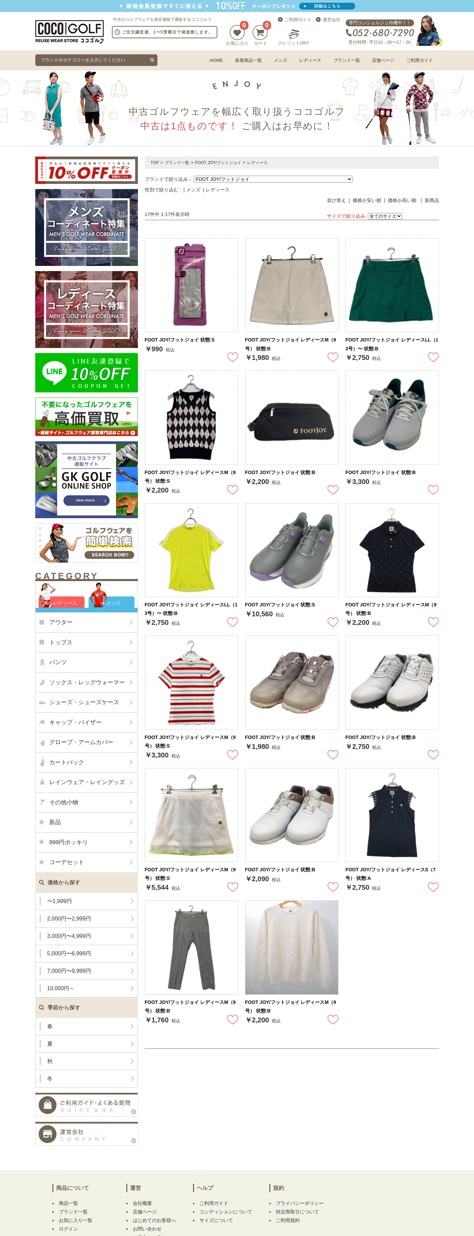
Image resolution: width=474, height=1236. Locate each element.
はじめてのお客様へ (154, 1220)
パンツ (58, 662)
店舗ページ (383, 60)
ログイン (68, 1229)
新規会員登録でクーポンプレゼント (237, 6)
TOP (155, 162)
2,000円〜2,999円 (69, 919)
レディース (310, 60)
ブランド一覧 (346, 60)
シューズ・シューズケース (84, 702)
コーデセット (66, 862)
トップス (61, 642)
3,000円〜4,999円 (69, 936)
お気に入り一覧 (75, 1220)
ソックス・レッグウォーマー (87, 682)
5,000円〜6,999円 (69, 953)
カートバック (66, 762)
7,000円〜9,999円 (69, 971)
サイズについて (216, 1220)
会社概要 (142, 1203)
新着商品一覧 (248, 60)
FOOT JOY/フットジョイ (218, 162)
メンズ (280, 60)
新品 (55, 822)
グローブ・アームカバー (81, 742)
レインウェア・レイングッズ (87, 782)
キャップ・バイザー (75, 722)
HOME (216, 60)
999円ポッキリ (68, 842)
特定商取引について (297, 1211)
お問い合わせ (147, 1229)
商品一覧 (68, 1203)
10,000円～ (61, 988)
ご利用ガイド (298, 19)
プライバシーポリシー (300, 1203)
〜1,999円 (59, 901)
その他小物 (63, 802)
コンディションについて (226, 1211)
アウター (61, 622)
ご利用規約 (288, 1220)
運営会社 (332, 19)
